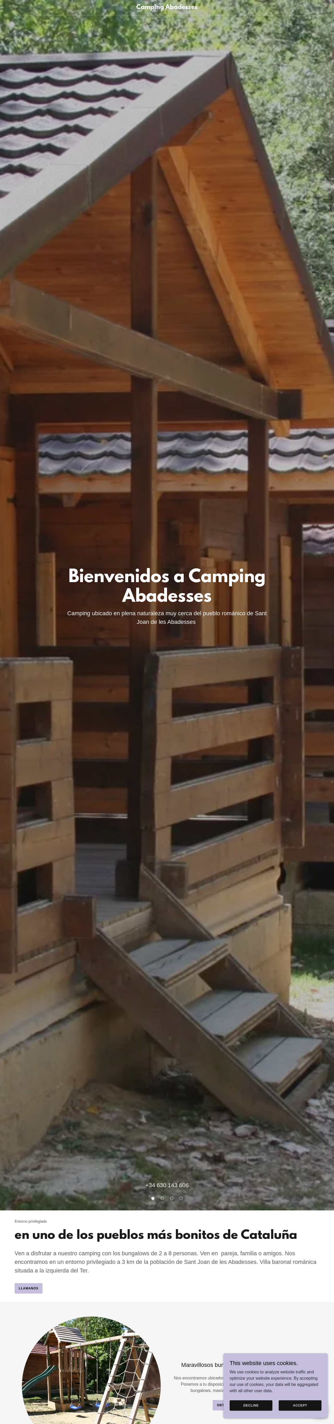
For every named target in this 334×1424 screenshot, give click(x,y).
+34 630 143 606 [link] (167, 1185)
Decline (251, 1416)
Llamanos (28, 1288)
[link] (167, 7)
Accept (300, 1416)
